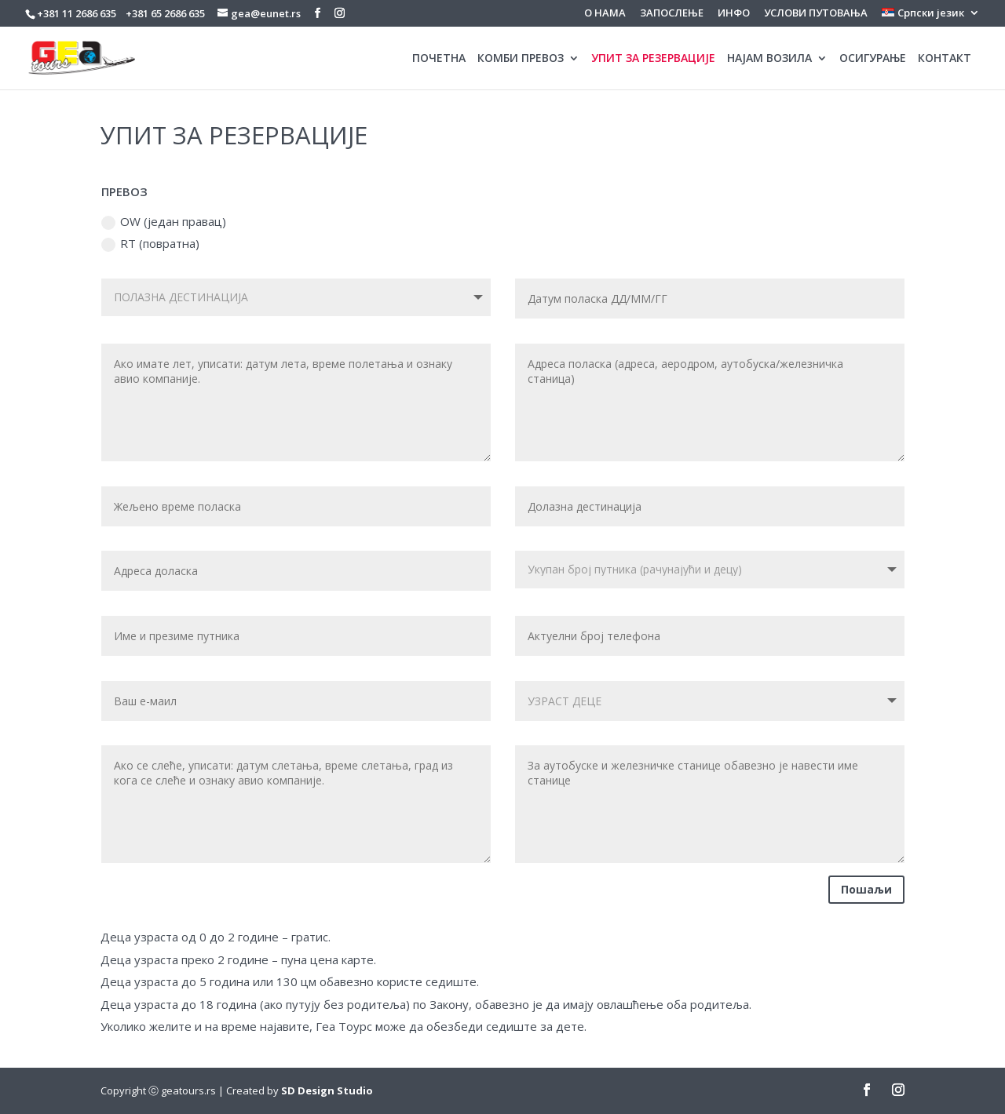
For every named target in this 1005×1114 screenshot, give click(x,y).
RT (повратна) (150, 243)
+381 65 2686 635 (165, 13)
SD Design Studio (327, 1090)
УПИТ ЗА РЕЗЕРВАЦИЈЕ (653, 59)
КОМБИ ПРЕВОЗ (520, 59)
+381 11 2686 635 (76, 13)
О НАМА (605, 14)
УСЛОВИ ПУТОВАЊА (816, 14)
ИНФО (734, 14)
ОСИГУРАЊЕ (872, 59)
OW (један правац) (163, 221)
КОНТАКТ (944, 59)
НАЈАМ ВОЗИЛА (769, 59)
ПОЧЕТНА (439, 59)
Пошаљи (866, 889)
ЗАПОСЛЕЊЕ (672, 14)
